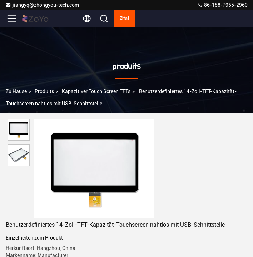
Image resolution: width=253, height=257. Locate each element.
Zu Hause (16, 91)
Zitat (124, 18)
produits (44, 91)
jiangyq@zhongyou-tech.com (43, 5)
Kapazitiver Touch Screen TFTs (96, 91)
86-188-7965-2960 (222, 5)
